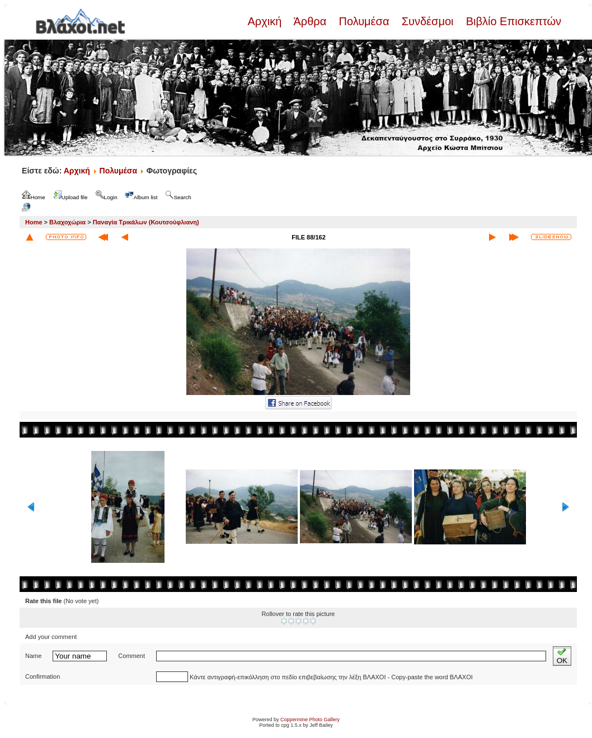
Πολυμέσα (364, 21)
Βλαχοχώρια (67, 222)
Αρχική (265, 21)
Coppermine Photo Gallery (310, 719)
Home (34, 222)
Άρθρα (310, 21)
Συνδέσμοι (427, 21)
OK (562, 656)
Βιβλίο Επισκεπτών (512, 21)
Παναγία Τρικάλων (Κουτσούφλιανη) (146, 222)
